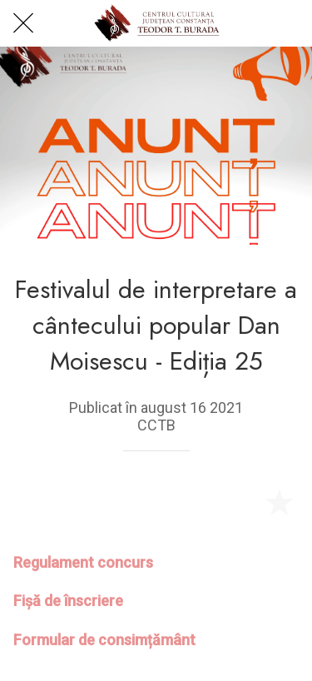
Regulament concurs (83, 562)
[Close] (23, 23)
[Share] (239, 501)
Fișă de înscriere (68, 600)
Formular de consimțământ (106, 640)
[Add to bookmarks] (279, 501)
